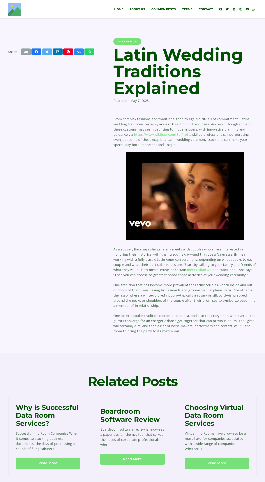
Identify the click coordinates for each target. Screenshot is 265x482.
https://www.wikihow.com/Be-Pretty (162, 134)
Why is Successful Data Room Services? (47, 415)
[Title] (254, 9)
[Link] (14, 9)
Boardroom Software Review (130, 415)
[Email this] (26, 51)
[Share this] (36, 51)
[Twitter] (227, 9)
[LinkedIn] (234, 9)
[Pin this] (68, 51)
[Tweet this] (47, 51)
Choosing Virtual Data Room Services (214, 415)
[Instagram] (240, 9)
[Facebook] (221, 9)
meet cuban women (202, 270)
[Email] (247, 9)
